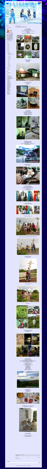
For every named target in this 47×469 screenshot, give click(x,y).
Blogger (30, 465)
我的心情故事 (8, 85)
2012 (8, 67)
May (8, 62)
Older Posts (39, 457)
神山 (17, 455)
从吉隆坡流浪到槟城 (9, 78)
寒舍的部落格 (30, 435)
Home (28, 457)
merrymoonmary (24, 465)
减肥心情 (8, 79)
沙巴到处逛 (8, 87)
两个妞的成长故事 (9, 77)
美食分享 (8, 94)
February (9, 65)
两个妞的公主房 (9, 76)
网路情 (8, 92)
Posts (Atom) (19, 458)
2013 (8, 52)
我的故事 (8, 86)
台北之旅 (8, 80)
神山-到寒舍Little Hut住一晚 (20, 26)
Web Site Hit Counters (9, 27)
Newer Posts (17, 457)
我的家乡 (8, 84)
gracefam (11, 30)
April (8, 63)
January (9, 66)
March (8, 64)
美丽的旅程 (8, 93)
